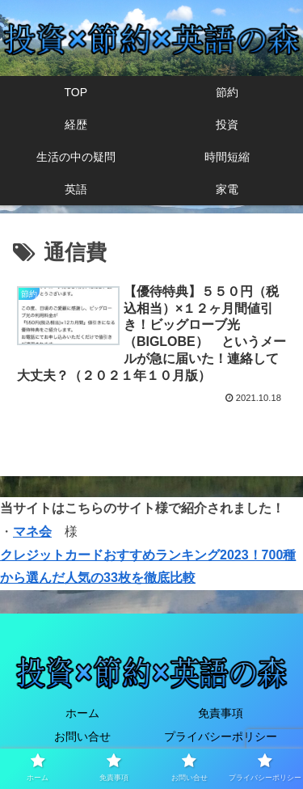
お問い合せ (82, 736)
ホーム (82, 713)
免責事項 (220, 713)
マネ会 (32, 531)
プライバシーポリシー (220, 736)
